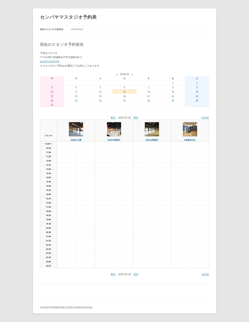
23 (197, 95)
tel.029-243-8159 (49, 61)
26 (100, 100)
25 (76, 100)
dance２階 (76, 139)
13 (124, 91)
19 (100, 95)
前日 (113, 117)
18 (76, 95)
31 (52, 104)
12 (100, 91)
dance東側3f (113, 139)
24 (52, 100)
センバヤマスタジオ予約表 (68, 17)
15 (173, 91)
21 (148, 95)
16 (197, 91)
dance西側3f (152, 139)
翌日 (135, 117)
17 (52, 95)
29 (173, 100)
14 (148, 91)
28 (148, 100)
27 (124, 100)
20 (124, 95)
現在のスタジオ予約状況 (51, 29)
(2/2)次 (205, 117)
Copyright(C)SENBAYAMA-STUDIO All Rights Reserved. (66, 307)
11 (76, 91)
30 (197, 100)
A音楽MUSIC (190, 139)
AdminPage (77, 29)
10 (52, 91)
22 (173, 95)
